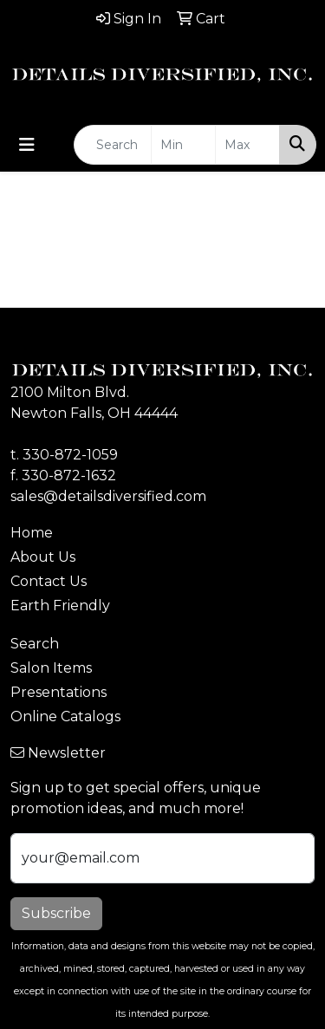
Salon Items (51, 668)
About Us (42, 557)
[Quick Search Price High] (247, 145)
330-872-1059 (70, 454)
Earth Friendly (60, 605)
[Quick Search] (113, 145)
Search (34, 643)
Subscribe (56, 913)
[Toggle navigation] (27, 145)
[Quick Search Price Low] (183, 145)
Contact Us (48, 581)
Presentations (58, 692)
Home (31, 532)
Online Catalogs (65, 716)
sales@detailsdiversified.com (108, 496)
